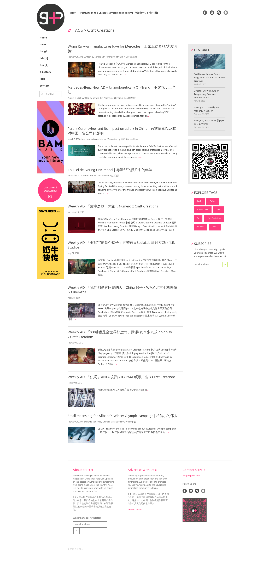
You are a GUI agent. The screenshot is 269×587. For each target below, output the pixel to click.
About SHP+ (83, 470)
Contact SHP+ (194, 470)
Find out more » (135, 510)
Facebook (205, 12)
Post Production (214, 218)
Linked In (212, 12)
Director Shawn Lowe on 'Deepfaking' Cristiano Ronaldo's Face (206, 94)
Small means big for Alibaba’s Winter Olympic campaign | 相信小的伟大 (123, 416)
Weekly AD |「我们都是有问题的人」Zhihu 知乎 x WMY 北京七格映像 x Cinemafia (122, 290)
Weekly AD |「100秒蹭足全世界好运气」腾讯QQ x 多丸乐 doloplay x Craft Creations (120, 335)
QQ (226, 12)
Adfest (212, 201)
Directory (45, 72)
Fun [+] (44, 65)
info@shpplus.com (191, 476)
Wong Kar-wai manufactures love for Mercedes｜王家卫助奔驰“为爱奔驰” (123, 49)
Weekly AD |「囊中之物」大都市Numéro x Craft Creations (113, 206)
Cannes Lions (202, 209)
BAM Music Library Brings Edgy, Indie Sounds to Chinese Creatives (209, 68)
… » (124, 75)
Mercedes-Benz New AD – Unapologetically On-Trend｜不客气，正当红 (122, 90)
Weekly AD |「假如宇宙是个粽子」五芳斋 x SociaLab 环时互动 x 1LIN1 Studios (122, 245)
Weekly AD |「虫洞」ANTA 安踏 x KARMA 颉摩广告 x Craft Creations (121, 377)
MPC (218, 209)
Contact (44, 86)
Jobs (42, 79)
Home (43, 38)
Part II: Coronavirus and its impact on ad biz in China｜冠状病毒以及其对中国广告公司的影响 (122, 131)
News (43, 45)
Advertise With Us (142, 470)
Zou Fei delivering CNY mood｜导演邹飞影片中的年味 (110, 170)
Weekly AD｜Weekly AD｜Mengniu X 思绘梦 (207, 109)
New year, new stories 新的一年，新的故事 (209, 122)
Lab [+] (44, 58)
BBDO (215, 226)
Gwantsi (200, 226)
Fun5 (199, 201)
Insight (44, 51)
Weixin (219, 12)
